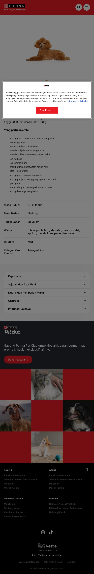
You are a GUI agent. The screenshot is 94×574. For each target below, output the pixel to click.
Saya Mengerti (47, 110)
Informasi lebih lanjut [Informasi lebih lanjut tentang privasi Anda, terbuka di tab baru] (77, 101)
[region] (47, 100)
